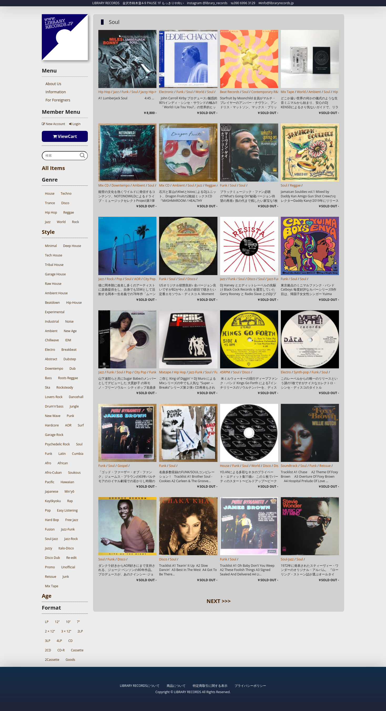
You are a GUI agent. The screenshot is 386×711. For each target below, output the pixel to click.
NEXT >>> (219, 601)
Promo (50, 567)
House (49, 193)
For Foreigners (57, 99)
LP (46, 622)
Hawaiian (67, 482)
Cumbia (77, 453)
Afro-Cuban (53, 472)
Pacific (49, 482)
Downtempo (54, 368)
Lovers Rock (54, 397)
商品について (176, 685)
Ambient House (56, 293)
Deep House (72, 246)
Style (48, 231)
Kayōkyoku (53, 501)
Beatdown (52, 302)
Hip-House (74, 302)
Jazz (47, 222)
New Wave (52, 416)
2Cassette (52, 659)
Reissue (50, 576)
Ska (47, 387)
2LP (80, 631)
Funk (48, 453)
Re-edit (71, 557)
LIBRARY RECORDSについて (140, 685)
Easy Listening (67, 510)
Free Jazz (71, 520)
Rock (75, 222)
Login (75, 124)
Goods (70, 659)
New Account (53, 124)
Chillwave (52, 340)
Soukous (74, 472)
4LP (59, 640)
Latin (62, 453)
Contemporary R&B (265, 92)
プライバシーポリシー (250, 685)
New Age (70, 331)
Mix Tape (51, 586)
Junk (66, 576)
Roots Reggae (68, 378)
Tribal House (54, 264)
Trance (50, 203)
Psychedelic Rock (57, 444)
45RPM (225, 372)
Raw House (53, 283)
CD (70, 640)
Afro (48, 463)
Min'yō (69, 491)
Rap (70, 501)
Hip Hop (51, 212)
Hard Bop (52, 520)
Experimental (54, 312)
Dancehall (76, 397)
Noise (69, 321)
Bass (48, 378)
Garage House (55, 274)
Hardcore (52, 425)
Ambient (51, 331)
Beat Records (230, 92)
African (63, 463)
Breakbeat (69, 349)
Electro (50, 349)
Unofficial (68, 567)
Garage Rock (54, 434)
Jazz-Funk (68, 529)
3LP (47, 640)
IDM (68, 340)
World (61, 222)
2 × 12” (50, 631)
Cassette (77, 650)
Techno (66, 193)
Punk (70, 416)
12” (57, 622)
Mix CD (103, 185)
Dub (72, 368)
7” (78, 622)
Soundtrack (289, 465)
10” (68, 622)
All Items (53, 168)
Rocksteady (65, 387)
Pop (48, 510)
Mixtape (165, 372)
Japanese (51, 491)
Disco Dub (52, 557)
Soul (79, 444)
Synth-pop (301, 372)
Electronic (166, 92)
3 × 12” (66, 631)
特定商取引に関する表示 (210, 685)
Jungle (74, 406)
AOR (68, 425)
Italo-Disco (66, 548)
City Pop (149, 279)
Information (55, 91)
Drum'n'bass (54, 406)
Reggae (68, 212)
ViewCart (65, 136)
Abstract (51, 359)
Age (47, 595)
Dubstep (70, 359)
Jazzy (48, 548)
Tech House (53, 255)
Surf (81, 425)
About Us (53, 83)
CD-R (61, 650)
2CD (48, 650)
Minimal (51, 246)
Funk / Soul (129, 92)
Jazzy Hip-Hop (151, 92)
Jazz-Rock (71, 539)
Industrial (52, 321)
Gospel (123, 465)
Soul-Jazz (51, 539)
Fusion (50, 529)
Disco (65, 203)
